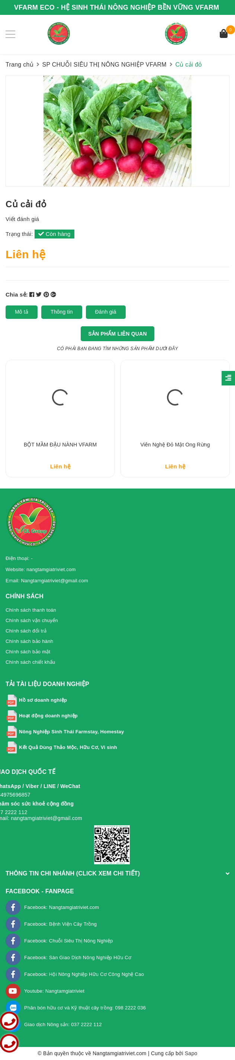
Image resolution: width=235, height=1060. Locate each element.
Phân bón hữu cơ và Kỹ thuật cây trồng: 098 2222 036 (85, 1008)
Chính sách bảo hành (29, 641)
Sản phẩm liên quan (117, 334)
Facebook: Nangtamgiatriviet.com (61, 907)
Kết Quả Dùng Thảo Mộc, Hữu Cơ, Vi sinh (68, 747)
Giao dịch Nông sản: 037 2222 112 (63, 1024)
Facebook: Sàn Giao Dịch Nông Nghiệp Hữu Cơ (77, 957)
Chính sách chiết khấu (30, 662)
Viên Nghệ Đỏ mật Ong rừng (175, 445)
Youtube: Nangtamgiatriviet (54, 991)
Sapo (191, 1053)
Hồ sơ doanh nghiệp (43, 700)
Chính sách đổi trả (26, 631)
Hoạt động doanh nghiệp (48, 715)
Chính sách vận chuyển (32, 620)
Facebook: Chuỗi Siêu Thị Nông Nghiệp (68, 941)
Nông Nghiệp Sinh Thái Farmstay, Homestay (71, 731)
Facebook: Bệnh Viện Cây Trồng (60, 924)
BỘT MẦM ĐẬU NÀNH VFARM (60, 445)
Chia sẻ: (17, 294)
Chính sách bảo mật (28, 651)
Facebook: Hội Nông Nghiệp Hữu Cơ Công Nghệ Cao (84, 974)
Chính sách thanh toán (31, 610)
